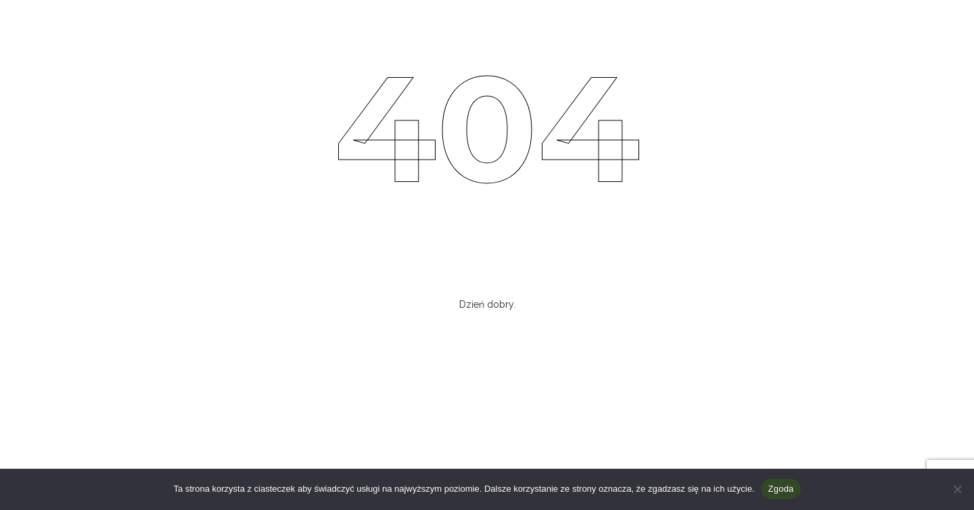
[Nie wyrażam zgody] (957, 489)
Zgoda (780, 489)
